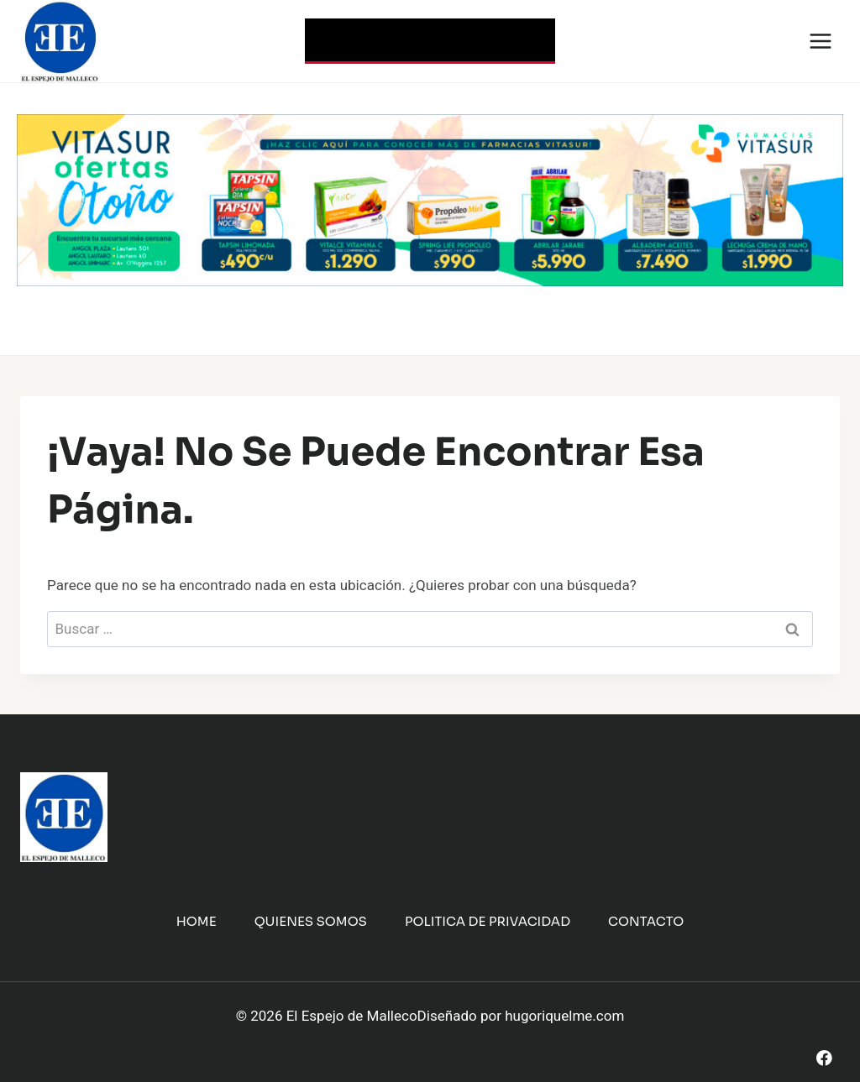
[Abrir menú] (820, 41)
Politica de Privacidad (487, 921)
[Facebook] (824, 1058)
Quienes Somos (310, 921)
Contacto (646, 921)
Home (196, 921)
